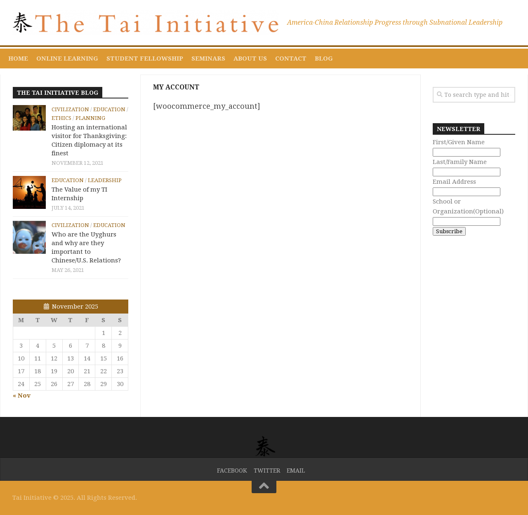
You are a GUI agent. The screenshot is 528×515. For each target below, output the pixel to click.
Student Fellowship (144, 58)
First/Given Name (459, 142)
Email (296, 470)
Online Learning (67, 58)
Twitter (267, 470)
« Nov (22, 395)
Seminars (208, 58)
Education (109, 109)
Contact (290, 58)
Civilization (70, 109)
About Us (250, 58)
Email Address (454, 181)
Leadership (105, 180)
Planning (90, 118)
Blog (324, 58)
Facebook (232, 470)
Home (18, 58)
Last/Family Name (460, 162)
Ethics (61, 118)
